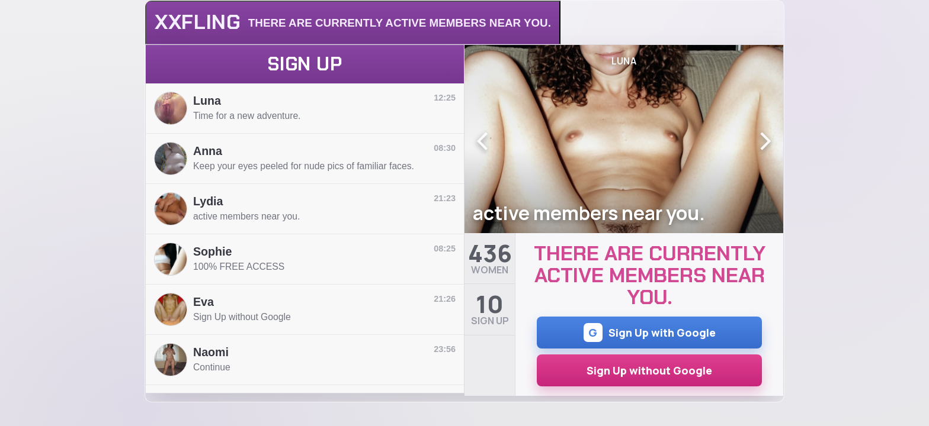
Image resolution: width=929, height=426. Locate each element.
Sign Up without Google (649, 370)
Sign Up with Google (650, 332)
